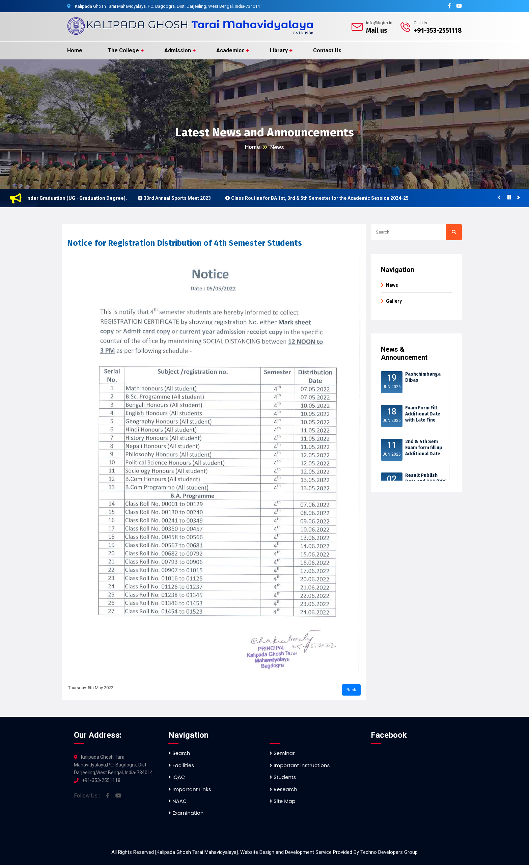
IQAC (176, 777)
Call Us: (421, 22)
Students (283, 777)
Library (279, 50)
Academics (230, 50)
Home (74, 50)
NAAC (177, 801)
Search (179, 753)
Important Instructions (300, 765)
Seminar (282, 753)
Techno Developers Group (389, 852)
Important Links (189, 789)
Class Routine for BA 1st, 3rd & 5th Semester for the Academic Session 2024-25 (323, 198)
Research (283, 789)
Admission (177, 50)
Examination (185, 812)
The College (123, 50)
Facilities (181, 765)
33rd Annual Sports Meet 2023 (180, 198)
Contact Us (327, 50)
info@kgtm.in (379, 22)
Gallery (394, 301)
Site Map (282, 801)
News (277, 147)
